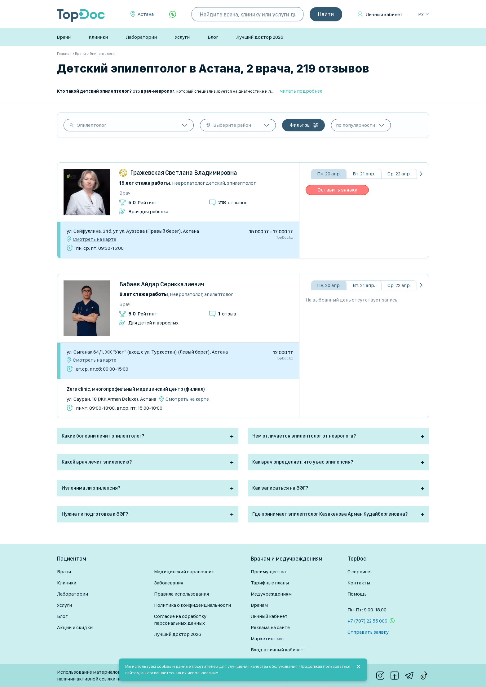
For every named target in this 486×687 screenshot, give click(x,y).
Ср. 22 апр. (399, 174)
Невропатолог (186, 294)
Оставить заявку (337, 190)
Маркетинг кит (268, 638)
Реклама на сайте (270, 627)
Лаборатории (141, 37)
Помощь (357, 594)
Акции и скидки (75, 627)
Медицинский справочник (184, 572)
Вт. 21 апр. (364, 174)
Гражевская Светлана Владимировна (183, 172)
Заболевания (168, 583)
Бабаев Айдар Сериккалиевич (161, 284)
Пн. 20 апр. (329, 174)
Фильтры (300, 125)
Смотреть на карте (94, 239)
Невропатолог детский (198, 183)
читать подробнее (301, 91)
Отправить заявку (368, 632)
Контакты (358, 583)
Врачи (64, 37)
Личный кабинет (384, 14)
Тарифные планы (270, 583)
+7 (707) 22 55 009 (367, 621)
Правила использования (181, 594)
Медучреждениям (271, 594)
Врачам (259, 605)
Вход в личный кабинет (277, 650)
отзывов (233, 202)
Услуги (182, 37)
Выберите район (232, 125)
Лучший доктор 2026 (259, 37)
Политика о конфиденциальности (192, 605)
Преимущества (268, 572)
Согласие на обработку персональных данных (180, 619)
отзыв (227, 314)
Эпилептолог (91, 125)
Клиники (98, 37)
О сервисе (358, 572)
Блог (213, 37)
